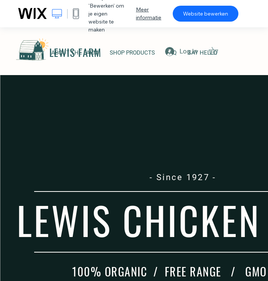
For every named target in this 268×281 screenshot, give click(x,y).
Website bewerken (205, 13)
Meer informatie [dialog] (148, 13)
